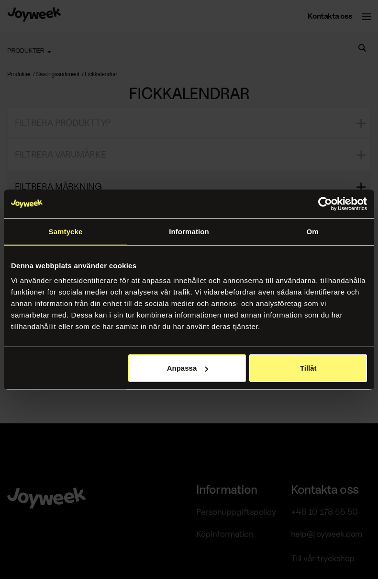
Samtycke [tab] (66, 231)
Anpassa (188, 368)
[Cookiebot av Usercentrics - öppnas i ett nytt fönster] (325, 203)
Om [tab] (312, 231)
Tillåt (308, 368)
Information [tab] (189, 231)
